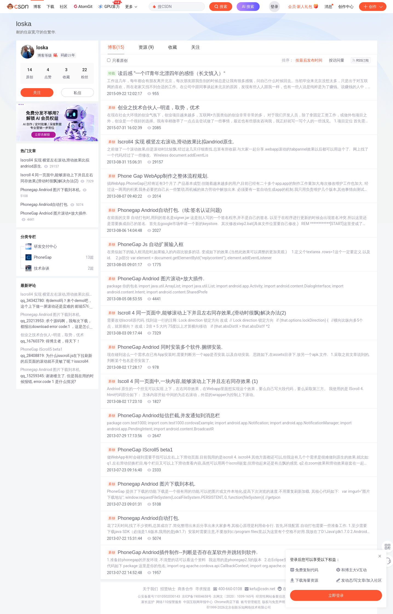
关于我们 (150, 589)
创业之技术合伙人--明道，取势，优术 (153, 107)
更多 (131, 6)
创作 (373, 6)
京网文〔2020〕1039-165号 (233, 596)
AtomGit (82, 6)
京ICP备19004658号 (197, 596)
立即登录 (336, 595)
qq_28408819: (33, 355)
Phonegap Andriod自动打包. (143, 518)
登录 (274, 6)
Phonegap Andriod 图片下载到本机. (151, 484)
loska (23, 23)
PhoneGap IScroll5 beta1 (140, 449)
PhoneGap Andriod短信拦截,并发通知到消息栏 (163, 415)
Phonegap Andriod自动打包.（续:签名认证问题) (164, 210)
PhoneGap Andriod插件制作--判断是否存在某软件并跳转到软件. (182, 552)
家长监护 (147, 602)
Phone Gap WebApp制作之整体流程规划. (158, 176)
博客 (37, 6)
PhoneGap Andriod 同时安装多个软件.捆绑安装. (165, 347)
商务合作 (185, 589)
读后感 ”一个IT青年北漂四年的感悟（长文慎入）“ (166, 73)
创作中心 (346, 6)
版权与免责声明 (273, 602)
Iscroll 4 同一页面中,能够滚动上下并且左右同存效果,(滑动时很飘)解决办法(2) (196, 313)
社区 (63, 6)
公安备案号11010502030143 (159, 596)
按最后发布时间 (309, 60)
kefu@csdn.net (262, 589)
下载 (50, 6)
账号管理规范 (250, 602)
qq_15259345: (33, 376)
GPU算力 (110, 5)
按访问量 (336, 60)
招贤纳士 (168, 589)
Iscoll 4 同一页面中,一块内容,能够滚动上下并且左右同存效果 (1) (182, 381)
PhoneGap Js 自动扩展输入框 (145, 244)
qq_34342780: (33, 300)
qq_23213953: (33, 321)
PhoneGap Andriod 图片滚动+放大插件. (156, 278)
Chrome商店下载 (226, 602)
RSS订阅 (360, 60)
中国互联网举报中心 (198, 602)
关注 (37, 92)
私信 (77, 93)
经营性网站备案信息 (270, 596)
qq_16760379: (33, 341)
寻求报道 (203, 589)
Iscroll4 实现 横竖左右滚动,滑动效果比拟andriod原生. (170, 142)
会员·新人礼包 (303, 6)
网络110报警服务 (168, 602)
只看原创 (117, 60)
